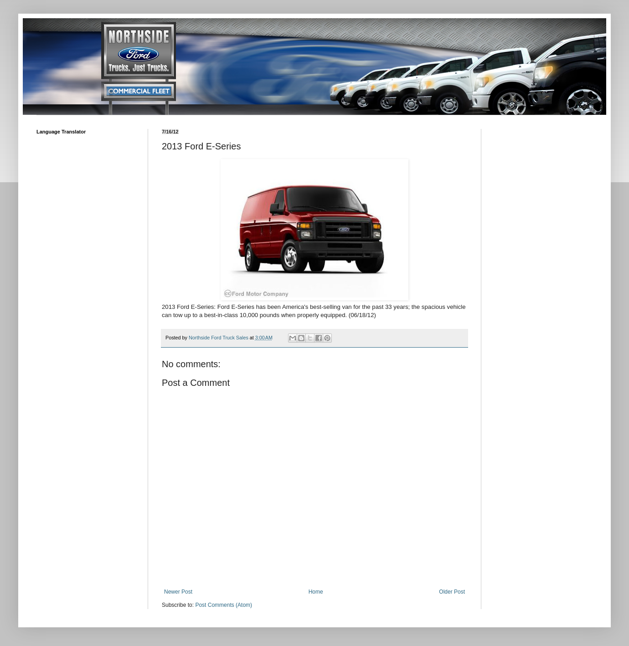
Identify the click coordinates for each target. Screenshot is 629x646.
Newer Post (178, 592)
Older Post (452, 592)
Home (316, 592)
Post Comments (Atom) (223, 605)
